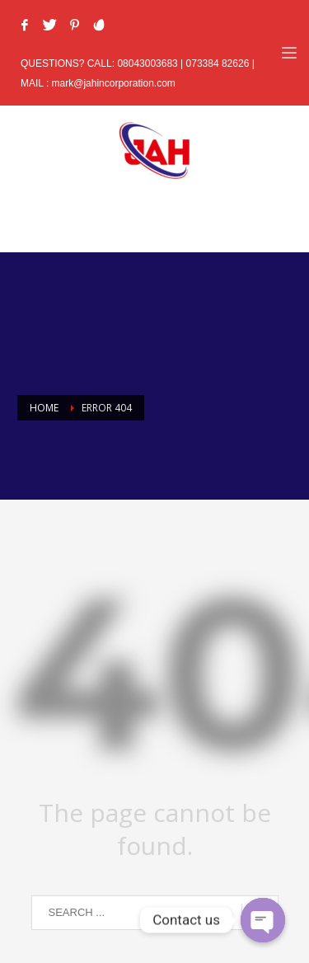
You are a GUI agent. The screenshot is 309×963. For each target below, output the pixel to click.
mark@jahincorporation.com (114, 83)
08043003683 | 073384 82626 (184, 63)
